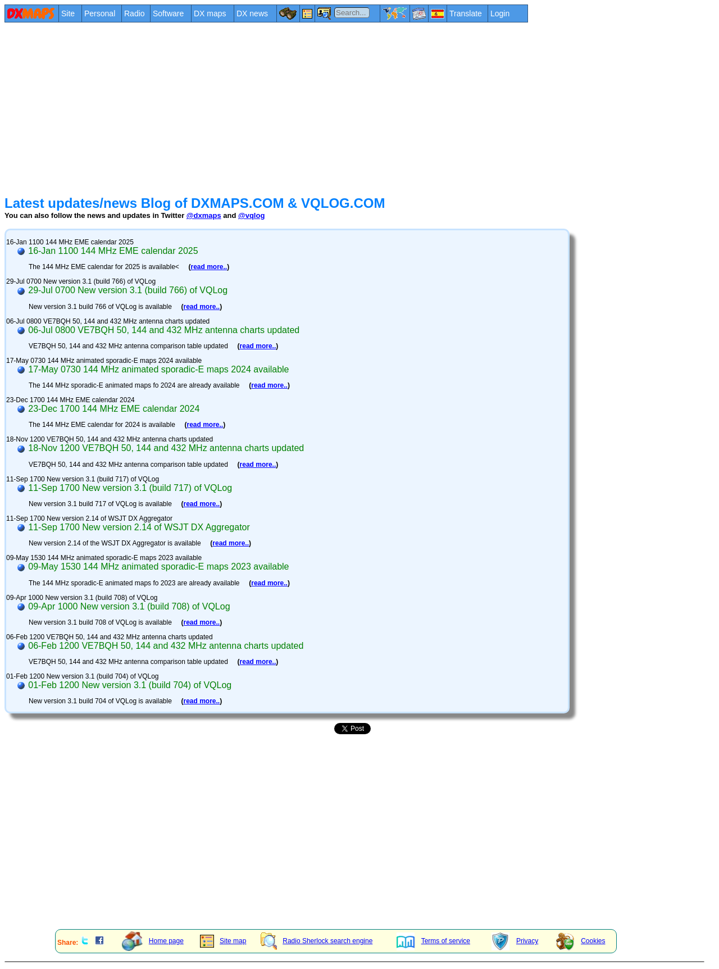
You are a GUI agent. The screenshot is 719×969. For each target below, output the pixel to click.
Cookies (580, 941)
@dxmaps (203, 215)
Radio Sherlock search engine (316, 941)
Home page (153, 941)
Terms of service (433, 941)
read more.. (208, 267)
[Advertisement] (341, 107)
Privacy (515, 941)
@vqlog (251, 215)
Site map (223, 941)
